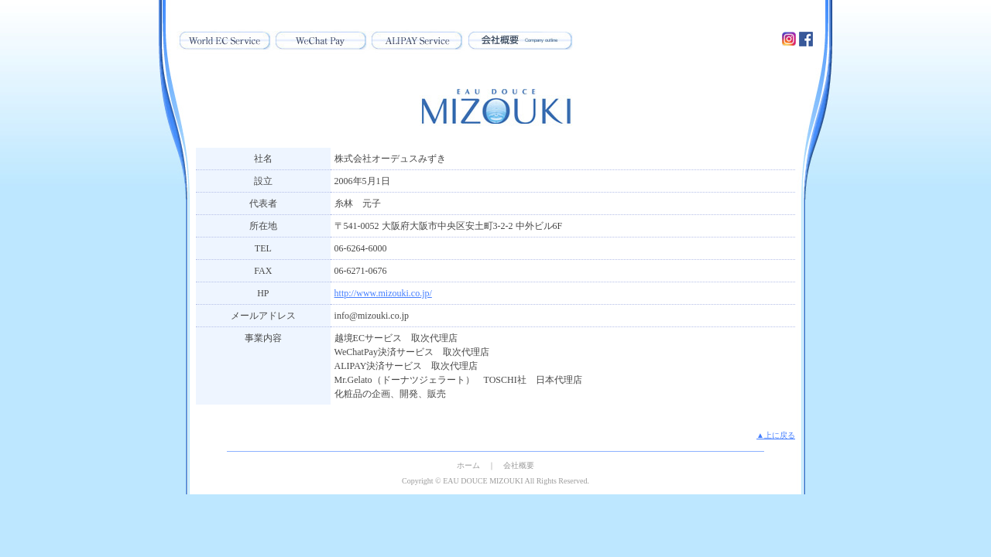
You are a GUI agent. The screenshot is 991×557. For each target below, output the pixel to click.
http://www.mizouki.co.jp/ (383, 293)
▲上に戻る (775, 435)
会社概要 (518, 465)
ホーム (468, 465)
